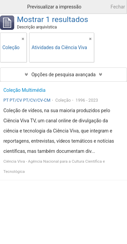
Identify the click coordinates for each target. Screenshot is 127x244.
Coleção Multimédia (24, 90)
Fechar (118, 6)
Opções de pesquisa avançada (63, 74)
